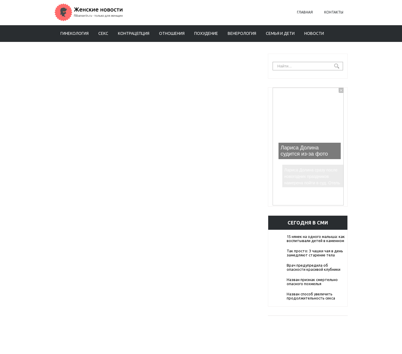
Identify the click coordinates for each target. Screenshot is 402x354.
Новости (314, 33)
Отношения (172, 33)
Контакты (333, 12)
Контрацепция (133, 33)
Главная (305, 12)
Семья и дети (280, 33)
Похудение (206, 33)
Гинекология (74, 33)
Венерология (242, 33)
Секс (103, 33)
